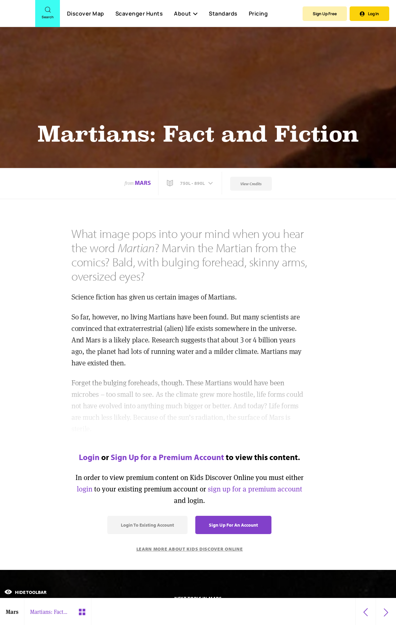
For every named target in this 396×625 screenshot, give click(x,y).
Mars (143, 183)
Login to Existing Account (147, 525)
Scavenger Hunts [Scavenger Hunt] (139, 14)
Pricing (258, 13)
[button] (191, 183)
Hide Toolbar (25, 592)
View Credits (251, 183)
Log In (369, 14)
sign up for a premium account (255, 489)
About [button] (186, 13)
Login (89, 457)
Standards (223, 13)
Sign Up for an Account (233, 525)
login (84, 489)
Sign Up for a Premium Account (167, 457)
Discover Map (85, 13)
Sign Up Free (325, 14)
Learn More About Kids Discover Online (189, 549)
